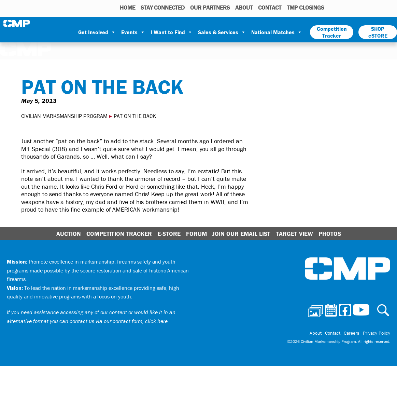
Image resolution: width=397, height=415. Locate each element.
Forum (196, 234)
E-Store (169, 234)
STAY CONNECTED (163, 7)
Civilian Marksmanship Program (17, 23)
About (244, 7)
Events (133, 32)
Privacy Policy (376, 333)
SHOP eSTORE (377, 32)
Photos (332, 7)
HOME (127, 7)
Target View (294, 234)
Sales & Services (222, 32)
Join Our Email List (241, 234)
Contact (269, 7)
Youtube (371, 7)
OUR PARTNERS (210, 7)
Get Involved (97, 32)
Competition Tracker (332, 32)
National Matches (276, 32)
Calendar (342, 7)
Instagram (361, 7)
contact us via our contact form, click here (119, 321)
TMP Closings (305, 7)
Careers (351, 333)
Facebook (352, 7)
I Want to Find (172, 32)
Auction (68, 234)
